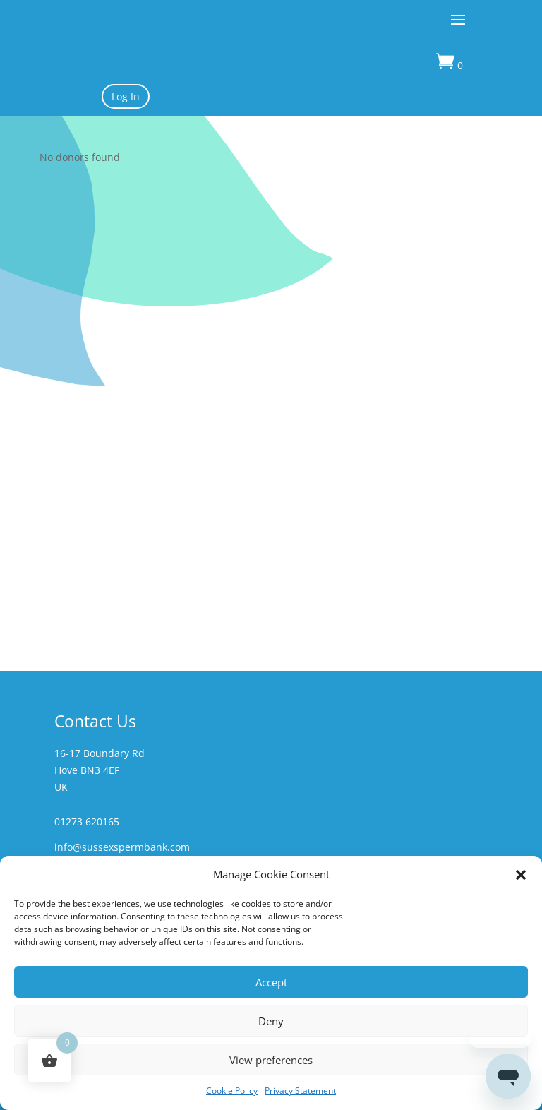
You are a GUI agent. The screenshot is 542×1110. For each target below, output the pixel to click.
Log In (126, 96)
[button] (521, 875)
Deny (271, 1021)
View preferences (271, 1060)
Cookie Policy (232, 1091)
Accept (271, 982)
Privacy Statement (300, 1091)
